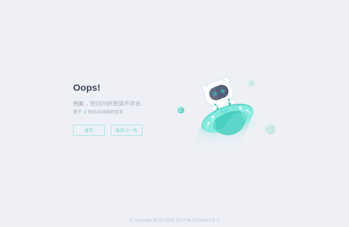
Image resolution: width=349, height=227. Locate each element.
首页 (88, 130)
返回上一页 (127, 130)
